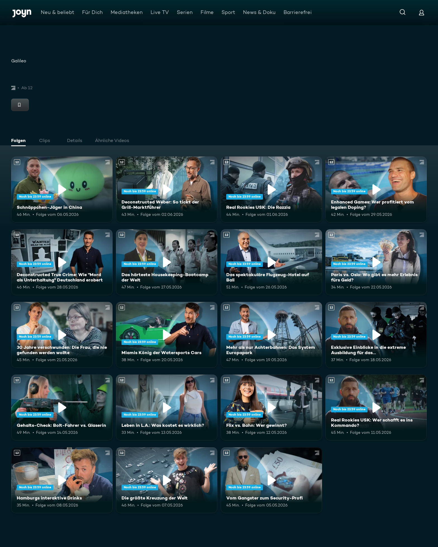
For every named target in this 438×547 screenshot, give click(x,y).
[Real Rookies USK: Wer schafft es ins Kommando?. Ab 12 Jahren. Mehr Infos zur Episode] (376, 408)
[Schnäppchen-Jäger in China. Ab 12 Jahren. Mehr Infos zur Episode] (62, 189)
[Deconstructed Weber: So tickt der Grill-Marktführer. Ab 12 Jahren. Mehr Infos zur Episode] (166, 189)
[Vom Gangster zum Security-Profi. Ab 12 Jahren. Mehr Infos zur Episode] (271, 480)
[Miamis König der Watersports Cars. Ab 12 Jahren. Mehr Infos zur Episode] (166, 335)
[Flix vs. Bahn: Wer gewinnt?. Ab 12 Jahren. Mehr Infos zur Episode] (271, 408)
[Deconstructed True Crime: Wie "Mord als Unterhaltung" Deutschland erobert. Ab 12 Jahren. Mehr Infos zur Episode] (62, 262)
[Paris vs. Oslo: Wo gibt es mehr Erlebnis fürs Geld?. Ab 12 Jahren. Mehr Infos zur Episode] (376, 262)
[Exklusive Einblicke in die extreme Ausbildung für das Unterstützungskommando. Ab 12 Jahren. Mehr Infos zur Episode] (376, 335)
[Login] (421, 12)
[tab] (20, 141)
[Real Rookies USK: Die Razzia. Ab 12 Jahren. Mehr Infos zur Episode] (271, 189)
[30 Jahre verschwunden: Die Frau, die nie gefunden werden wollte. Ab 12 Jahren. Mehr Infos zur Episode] (62, 335)
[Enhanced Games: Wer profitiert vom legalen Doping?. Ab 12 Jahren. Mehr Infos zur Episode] (376, 189)
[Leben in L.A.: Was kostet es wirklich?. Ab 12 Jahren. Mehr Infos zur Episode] (166, 408)
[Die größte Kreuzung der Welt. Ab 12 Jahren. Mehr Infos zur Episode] (166, 480)
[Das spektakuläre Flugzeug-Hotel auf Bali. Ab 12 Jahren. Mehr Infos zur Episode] (271, 262)
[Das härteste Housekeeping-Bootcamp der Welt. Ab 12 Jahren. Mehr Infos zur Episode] (166, 262)
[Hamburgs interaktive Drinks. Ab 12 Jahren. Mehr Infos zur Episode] (62, 480)
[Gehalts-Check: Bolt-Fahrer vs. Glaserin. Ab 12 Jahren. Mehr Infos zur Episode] (62, 408)
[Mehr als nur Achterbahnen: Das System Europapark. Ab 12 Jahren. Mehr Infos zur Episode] (271, 335)
